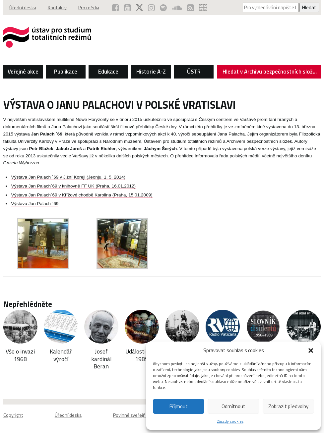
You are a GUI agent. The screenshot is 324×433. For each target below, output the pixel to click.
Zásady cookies (230, 421)
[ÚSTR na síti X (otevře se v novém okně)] (139, 7)
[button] (310, 350)
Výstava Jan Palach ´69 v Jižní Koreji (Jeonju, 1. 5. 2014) (68, 177)
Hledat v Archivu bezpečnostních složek (270, 73)
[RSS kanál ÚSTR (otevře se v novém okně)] (190, 7)
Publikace (65, 71)
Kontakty (57, 7)
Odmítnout (233, 406)
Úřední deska (22, 7)
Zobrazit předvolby (288, 406)
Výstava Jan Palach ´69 (35, 203)
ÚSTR (194, 71)
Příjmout (178, 406)
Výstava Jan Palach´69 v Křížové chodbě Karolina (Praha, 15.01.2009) (82, 194)
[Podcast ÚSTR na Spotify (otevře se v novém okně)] (163, 7)
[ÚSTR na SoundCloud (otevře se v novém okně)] (177, 7)
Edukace (108, 71)
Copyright (13, 415)
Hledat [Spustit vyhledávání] (309, 7)
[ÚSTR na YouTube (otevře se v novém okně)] (127, 7)
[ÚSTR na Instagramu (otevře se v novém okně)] (151, 7)
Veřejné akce (23, 71)
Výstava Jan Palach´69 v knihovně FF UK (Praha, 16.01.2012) (73, 186)
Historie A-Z (151, 71)
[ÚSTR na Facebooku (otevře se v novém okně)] (115, 7)
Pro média (88, 7)
